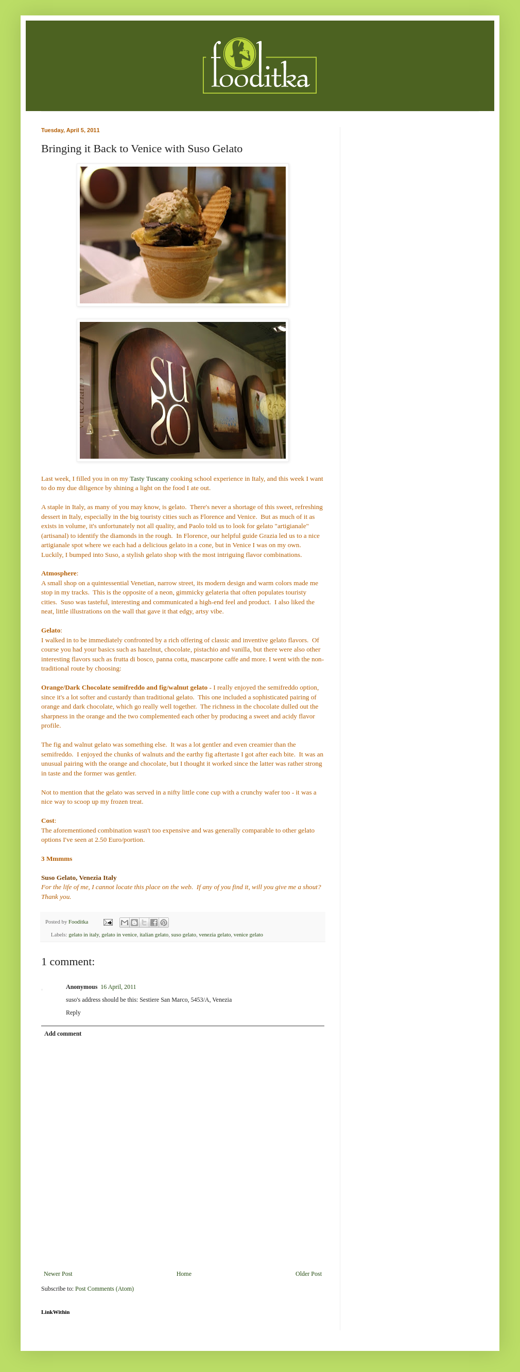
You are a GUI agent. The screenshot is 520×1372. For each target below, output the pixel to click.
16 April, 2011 (118, 986)
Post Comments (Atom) (104, 1288)
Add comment (62, 1033)
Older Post (309, 1273)
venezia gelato (215, 934)
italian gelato (154, 934)
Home (184, 1273)
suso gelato (183, 934)
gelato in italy (83, 934)
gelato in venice (118, 934)
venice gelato (248, 934)
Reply (73, 1012)
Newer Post (58, 1273)
